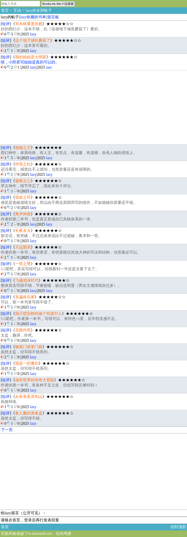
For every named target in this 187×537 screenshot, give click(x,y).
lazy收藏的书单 (33, 17)
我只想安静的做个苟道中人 (38, 313)
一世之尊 (23, 264)
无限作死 (23, 330)
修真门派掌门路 (28, 347)
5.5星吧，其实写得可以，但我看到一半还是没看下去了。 (50, 269)
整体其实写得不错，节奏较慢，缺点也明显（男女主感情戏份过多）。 (61, 285)
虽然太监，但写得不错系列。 (26, 352)
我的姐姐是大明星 (30, 57)
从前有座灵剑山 (28, 396)
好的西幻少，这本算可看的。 (26, 45)
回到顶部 (178, 527)
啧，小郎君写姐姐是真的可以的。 (30, 62)
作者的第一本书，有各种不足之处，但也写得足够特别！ (49, 385)
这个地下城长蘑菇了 (32, 40)
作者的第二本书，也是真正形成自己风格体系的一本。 (47, 219)
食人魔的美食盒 (28, 413)
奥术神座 (23, 214)
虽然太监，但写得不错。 (22, 418)
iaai (49, 67)
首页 (5, 10)
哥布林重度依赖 (28, 24)
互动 (17, 10)
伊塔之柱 (23, 164)
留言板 (53, 17)
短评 (6, 24)
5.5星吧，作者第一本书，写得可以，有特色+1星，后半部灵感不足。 (60, 319)
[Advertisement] (93, 107)
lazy (33, 34)
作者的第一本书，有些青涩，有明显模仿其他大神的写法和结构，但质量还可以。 (71, 252)
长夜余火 (23, 230)
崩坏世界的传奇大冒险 (34, 380)
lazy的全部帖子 (39, 10)
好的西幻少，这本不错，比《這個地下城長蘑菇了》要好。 (51, 29)
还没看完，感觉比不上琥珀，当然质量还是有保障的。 (47, 169)
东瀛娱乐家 (25, 297)
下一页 (7, 430)
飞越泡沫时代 (26, 280)
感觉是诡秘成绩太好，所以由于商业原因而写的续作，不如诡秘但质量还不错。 (69, 202)
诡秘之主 (23, 147)
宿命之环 (23, 197)
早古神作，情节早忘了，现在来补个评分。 (38, 186)
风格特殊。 (10, 402)
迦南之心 (23, 181)
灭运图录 (23, 247)
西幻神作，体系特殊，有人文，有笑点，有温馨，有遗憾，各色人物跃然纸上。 (69, 153)
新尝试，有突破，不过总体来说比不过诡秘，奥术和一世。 (51, 236)
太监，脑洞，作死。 (18, 335)
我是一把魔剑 (26, 363)
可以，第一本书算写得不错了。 (28, 302)
